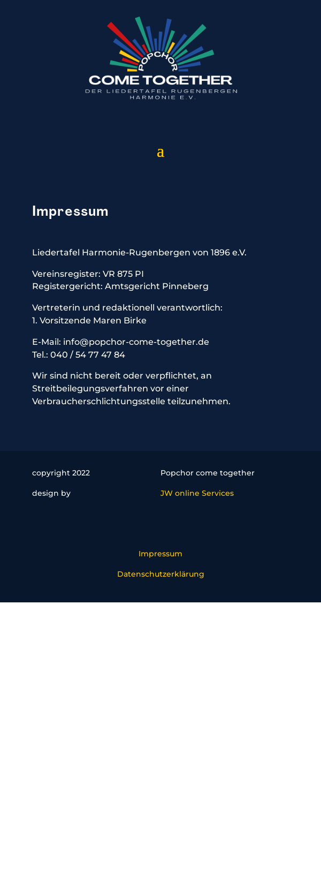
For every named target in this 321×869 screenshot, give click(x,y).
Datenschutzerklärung (160, 574)
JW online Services (197, 493)
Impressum (160, 553)
